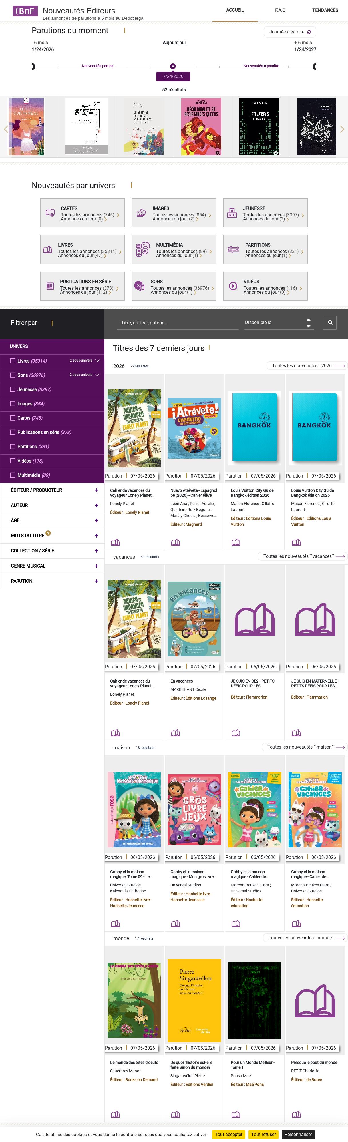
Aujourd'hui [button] (174, 42)
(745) (36, 418)
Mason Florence (245, 503)
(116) (37, 460)
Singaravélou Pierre (187, 1075)
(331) (43, 446)
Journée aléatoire (291, 32)
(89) (45, 475)
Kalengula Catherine (128, 891)
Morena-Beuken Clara (250, 885)
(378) (65, 432)
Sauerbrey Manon (126, 1071)
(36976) (37, 375)
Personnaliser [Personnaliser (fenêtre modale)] (298, 1134)
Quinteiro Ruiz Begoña (190, 509)
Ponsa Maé (241, 1075)
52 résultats (174, 90)
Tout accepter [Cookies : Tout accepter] (228, 1134)
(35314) (39, 360)
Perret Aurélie (202, 503)
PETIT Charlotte (305, 1071)
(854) (38, 403)
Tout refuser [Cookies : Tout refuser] (263, 1134)
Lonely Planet (122, 503)
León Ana (179, 503)
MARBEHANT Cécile (188, 689)
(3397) (44, 389)
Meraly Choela (183, 515)
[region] (174, 129)
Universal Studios (126, 885)
